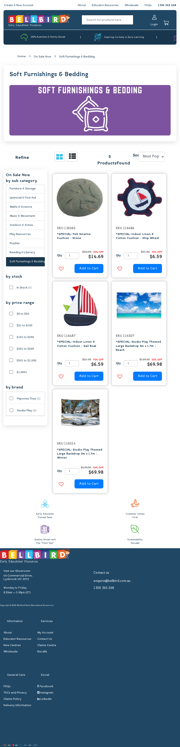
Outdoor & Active (21, 225)
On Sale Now (42, 56)
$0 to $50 (23, 314)
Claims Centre (46, 645)
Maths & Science (21, 207)
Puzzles (15, 243)
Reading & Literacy (22, 252)
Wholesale (131, 5)
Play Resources (20, 234)
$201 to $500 (25, 349)
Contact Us (44, 639)
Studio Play (26, 410)
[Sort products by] (152, 157)
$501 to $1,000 (26, 360)
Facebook (45, 686)
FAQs (148, 5)
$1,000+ (22, 372)
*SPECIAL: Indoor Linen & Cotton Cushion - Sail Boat (76, 344)
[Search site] (135, 20)
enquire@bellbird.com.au (112, 581)
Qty (59, 255)
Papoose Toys (28, 399)
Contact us (101, 572)
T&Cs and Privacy (15, 693)
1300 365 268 (167, 5)
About (80, 5)
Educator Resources (104, 5)
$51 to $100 (24, 325)
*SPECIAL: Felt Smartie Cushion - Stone (74, 236)
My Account (45, 633)
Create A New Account (19, 5)
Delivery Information (17, 705)
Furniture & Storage (23, 189)
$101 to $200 (25, 337)
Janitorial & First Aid (23, 198)
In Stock (24, 288)
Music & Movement (22, 216)
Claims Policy (12, 699)
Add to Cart (89, 268)
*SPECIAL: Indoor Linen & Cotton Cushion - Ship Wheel (137, 236)
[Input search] (107, 20)
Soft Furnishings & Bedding (77, 56)
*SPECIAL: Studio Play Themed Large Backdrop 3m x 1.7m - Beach (138, 346)
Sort (135, 156)
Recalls (42, 652)
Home (22, 56)
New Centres (12, 645)
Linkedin (44, 699)
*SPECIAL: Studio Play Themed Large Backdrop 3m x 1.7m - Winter (79, 453)
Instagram (45, 692)
